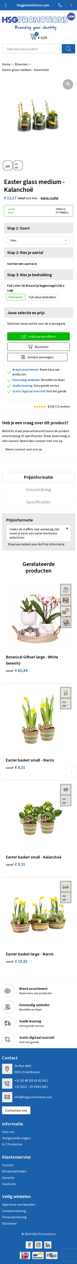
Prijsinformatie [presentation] (38, 477)
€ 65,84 (16, 670)
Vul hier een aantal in (22, 264)
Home (6, 64)
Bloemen (21, 64)
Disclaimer (9, 1223)
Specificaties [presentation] (38, 502)
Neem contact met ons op (23, 449)
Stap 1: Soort (18, 228)
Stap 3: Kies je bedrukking (29, 274)
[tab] (38, 477)
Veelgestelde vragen (16, 1138)
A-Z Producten (12, 1144)
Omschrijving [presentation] (38, 489)
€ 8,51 (15, 767)
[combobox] (32, 48)
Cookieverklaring (14, 1211)
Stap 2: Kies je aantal (25, 252)
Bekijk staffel (49, 198)
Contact (8, 1165)
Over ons (8, 1132)
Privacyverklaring (14, 1217)
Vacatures (9, 1184)
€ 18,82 (16, 961)
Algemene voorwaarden (18, 1204)
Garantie (8, 1178)
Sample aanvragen (41, 357)
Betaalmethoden (14, 1171)
